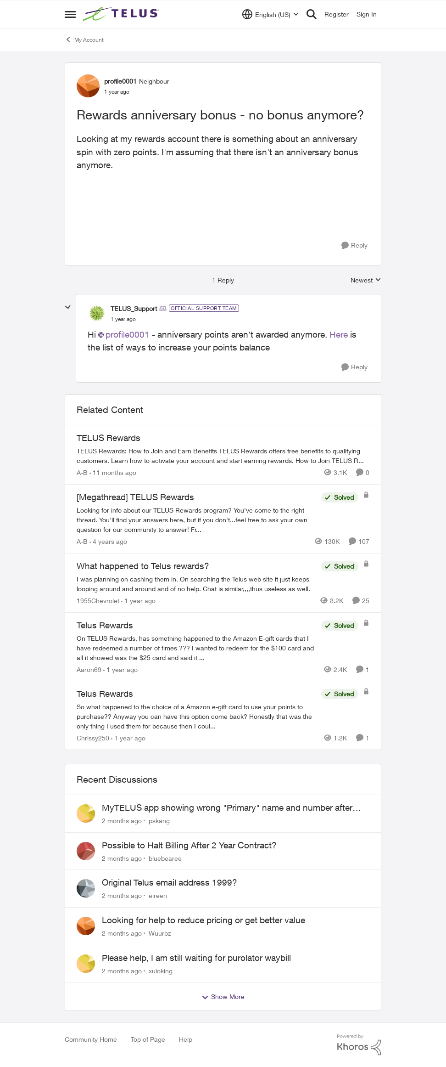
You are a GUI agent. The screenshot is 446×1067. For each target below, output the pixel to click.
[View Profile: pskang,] (86, 813)
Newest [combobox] (366, 280)
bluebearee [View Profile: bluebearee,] (165, 858)
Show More (223, 997)
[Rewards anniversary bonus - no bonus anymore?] (123, 319)
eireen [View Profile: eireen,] (158, 895)
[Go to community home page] (122, 14)
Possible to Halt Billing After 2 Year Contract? (189, 845)
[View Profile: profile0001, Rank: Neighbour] (88, 85)
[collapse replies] (67, 307)
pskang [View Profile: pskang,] (159, 820)
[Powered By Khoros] (359, 1045)
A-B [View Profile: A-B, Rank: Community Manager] (82, 472)
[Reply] (354, 245)
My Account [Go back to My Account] (84, 39)
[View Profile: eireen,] (86, 888)
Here (339, 334)
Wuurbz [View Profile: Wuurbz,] (160, 933)
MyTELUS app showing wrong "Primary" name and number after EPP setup (227, 807)
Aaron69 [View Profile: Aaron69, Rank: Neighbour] (89, 669)
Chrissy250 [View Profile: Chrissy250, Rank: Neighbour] (93, 738)
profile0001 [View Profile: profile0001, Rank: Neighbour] (120, 81)
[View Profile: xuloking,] (86, 963)
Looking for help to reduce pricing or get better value (203, 920)
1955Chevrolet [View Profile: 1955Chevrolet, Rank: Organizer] (98, 600)
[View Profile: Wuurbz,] (86, 926)
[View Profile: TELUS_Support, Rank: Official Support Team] (97, 313)
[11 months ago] (112, 472)
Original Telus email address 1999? (169, 882)
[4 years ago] (108, 541)
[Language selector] (270, 14)
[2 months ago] (122, 820)
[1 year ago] (138, 600)
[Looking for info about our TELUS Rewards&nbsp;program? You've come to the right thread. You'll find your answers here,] (197, 519)
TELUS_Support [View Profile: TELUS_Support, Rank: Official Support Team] (134, 308)
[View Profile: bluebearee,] (86, 851)
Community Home (91, 1039)
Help (185, 1039)
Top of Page (148, 1039)
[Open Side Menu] (70, 14)
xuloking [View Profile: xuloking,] (161, 970)
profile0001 (128, 334)
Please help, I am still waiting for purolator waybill (196, 958)
